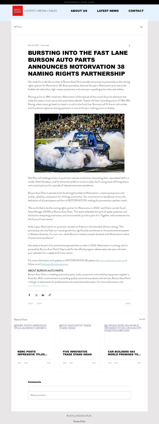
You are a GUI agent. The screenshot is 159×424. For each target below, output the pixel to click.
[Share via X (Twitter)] (36, 295)
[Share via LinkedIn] (43, 295)
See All (142, 319)
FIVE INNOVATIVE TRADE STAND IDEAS (77, 353)
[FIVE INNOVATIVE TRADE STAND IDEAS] (79, 335)
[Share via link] (49, 295)
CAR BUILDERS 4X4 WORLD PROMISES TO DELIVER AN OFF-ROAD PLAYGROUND (124, 353)
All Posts (18, 26)
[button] (141, 27)
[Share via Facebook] (29, 295)
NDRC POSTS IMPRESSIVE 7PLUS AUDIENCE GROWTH (32, 353)
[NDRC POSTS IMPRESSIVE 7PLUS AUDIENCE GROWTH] (34, 335)
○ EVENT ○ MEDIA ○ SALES (40, 11)
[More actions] (129, 45)
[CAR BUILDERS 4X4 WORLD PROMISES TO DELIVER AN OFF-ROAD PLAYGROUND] (125, 335)
